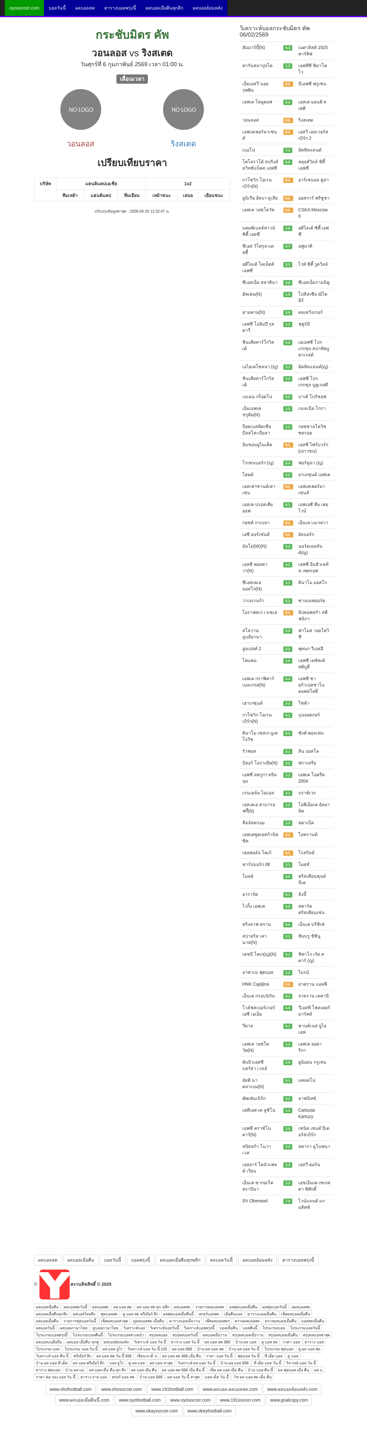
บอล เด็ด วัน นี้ (217, 1377)
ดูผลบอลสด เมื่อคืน (148, 1321)
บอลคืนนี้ (250, 1328)
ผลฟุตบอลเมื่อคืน (243, 1307)
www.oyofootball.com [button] (140, 1400)
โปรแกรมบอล (273, 1328)
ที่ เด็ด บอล (274, 1356)
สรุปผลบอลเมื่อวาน (247, 1335)
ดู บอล (292, 1356)
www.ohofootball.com (71, 1389)
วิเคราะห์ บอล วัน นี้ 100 (147, 1349)
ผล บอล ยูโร (112, 1349)
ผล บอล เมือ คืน (144, 1370)
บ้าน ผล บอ (74, 1370)
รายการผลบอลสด (209, 1307)
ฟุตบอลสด (109, 1314)
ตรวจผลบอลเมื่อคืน (280, 1321)
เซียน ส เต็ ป (147, 1356)
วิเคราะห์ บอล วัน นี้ (150, 1342)
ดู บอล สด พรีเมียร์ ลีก (140, 1314)
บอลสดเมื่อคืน (312, 1321)
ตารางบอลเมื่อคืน (261, 1314)
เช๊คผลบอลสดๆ (217, 1321)
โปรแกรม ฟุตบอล (278, 1349)
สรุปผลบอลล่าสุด (316, 1335)
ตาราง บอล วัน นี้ (185, 1342)
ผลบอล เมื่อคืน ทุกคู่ (83, 1342)
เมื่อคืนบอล (233, 1314)
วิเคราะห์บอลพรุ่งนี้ (199, 1328)
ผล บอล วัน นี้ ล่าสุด (183, 1377)
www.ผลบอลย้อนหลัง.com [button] (292, 1389)
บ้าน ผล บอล (245, 1342)
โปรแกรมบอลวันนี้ (305, 1328)
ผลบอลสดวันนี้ (75, 1307)
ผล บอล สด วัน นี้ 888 (114, 1356)
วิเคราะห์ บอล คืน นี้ (52, 1356)
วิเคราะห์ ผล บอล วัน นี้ (196, 1363)
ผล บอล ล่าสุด (161, 1363)
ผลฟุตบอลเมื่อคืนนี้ (178, 1314)
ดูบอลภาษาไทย (105, 1328)
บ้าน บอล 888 (151, 1377)
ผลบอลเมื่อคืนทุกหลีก (180, 1260)
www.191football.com (172, 1389)
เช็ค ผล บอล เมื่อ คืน (226, 1370)
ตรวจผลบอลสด (247, 1321)
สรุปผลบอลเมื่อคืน (283, 1335)
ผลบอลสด (85, 8)
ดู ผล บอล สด (309, 1349)
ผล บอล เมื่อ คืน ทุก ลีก (107, 1370)
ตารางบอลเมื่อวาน (184, 1321)
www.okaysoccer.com (156, 1410)
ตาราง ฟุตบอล (48, 1370)
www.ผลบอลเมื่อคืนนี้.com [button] (84, 1400)
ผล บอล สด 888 (217, 1342)
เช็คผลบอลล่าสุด (114, 1321)
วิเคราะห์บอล (134, 1328)
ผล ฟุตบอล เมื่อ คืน (293, 1370)
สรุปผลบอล (158, 1335)
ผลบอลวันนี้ (221, 1260)
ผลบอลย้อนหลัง (208, 8)
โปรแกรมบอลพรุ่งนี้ (51, 1335)
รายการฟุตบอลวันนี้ (80, 1321)
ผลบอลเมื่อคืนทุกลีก (164, 8)
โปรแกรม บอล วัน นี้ (81, 1349)
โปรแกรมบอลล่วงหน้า (126, 1335)
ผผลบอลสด (301, 1307)
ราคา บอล (291, 1342)
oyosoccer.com (24, 8)
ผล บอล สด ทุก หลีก (153, 1307)
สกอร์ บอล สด (123, 1377)
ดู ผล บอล (136, 1363)
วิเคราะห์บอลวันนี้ (164, 1328)
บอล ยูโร (116, 1363)
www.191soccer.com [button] (240, 1400)
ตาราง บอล (314, 1342)
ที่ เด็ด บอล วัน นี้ (267, 1363)
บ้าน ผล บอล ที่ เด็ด (52, 1363)
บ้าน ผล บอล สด (210, 1349)
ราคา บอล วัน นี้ (219, 1356)
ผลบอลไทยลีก (84, 1314)
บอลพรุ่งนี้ (140, 1260)
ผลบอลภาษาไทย (73, 1328)
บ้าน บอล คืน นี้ (260, 1370)
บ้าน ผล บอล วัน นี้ (244, 1349)
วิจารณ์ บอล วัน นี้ (301, 1363)
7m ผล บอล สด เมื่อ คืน (252, 1377)
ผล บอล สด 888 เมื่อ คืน (181, 1356)
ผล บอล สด (123, 1307)
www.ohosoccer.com (121, 1389)
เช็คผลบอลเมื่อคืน (295, 1314)
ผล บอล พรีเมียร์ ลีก (88, 1363)
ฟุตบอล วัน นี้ (249, 1356)
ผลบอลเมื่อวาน (215, 1335)
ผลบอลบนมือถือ (49, 1342)
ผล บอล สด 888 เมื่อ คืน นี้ (183, 1370)
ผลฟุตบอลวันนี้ (274, 1307)
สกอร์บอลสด (209, 1314)
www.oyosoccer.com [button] (190, 1400)
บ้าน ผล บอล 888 (234, 1363)
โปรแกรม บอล (47, 1349)
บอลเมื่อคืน (228, 1328)
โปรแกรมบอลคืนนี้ (88, 1335)
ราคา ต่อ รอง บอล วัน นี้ (55, 1377)
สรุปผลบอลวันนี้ (185, 1335)
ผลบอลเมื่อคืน (80, 1260)
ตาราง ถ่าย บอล (93, 1377)
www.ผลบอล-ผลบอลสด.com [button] (230, 1389)
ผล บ (318, 1370)
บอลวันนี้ (57, 8)
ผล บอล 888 (182, 1349)
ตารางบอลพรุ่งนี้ (120, 8)
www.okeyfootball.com (210, 1410)
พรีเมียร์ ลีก (82, 1356)
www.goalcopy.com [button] (289, 1400)
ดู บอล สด (269, 1342)
